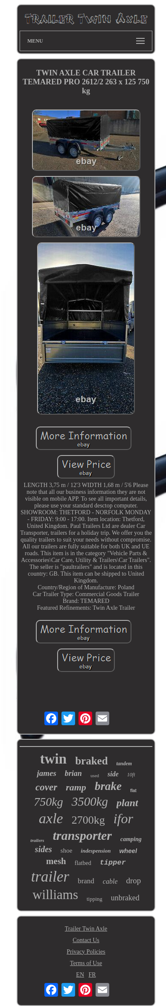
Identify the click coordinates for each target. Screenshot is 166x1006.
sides (43, 849)
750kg (48, 801)
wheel (128, 850)
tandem (124, 764)
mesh (56, 861)
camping (131, 839)
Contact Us (86, 940)
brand (86, 881)
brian (73, 773)
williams (55, 894)
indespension (96, 850)
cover (46, 787)
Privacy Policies (86, 951)
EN (80, 974)
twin (53, 759)
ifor (123, 818)
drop (133, 880)
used (94, 775)
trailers (37, 840)
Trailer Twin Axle (86, 928)
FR (92, 974)
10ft (131, 775)
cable (110, 881)
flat (133, 790)
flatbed (83, 863)
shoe (67, 850)
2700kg (88, 820)
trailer (50, 876)
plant (127, 802)
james (46, 773)
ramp (76, 787)
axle (51, 818)
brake (108, 786)
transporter (82, 835)
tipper (113, 863)
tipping (94, 899)
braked (91, 761)
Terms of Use (86, 963)
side (113, 774)
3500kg (90, 801)
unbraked (125, 898)
